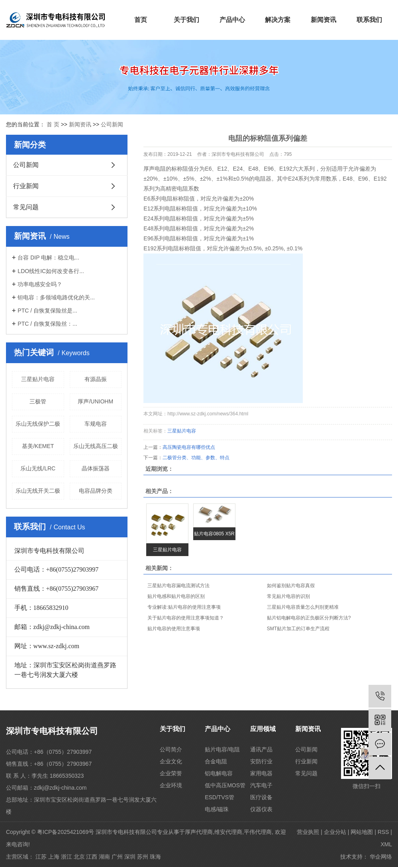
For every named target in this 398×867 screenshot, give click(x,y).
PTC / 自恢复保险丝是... (47, 310)
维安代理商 (228, 832)
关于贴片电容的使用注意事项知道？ (185, 618)
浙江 (66, 856)
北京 (79, 856)
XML (386, 844)
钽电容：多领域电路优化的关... (56, 297)
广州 (117, 856)
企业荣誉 (171, 773)
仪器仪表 (261, 809)
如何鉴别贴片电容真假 (291, 585)
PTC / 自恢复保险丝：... (47, 323)
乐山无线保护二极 (38, 424)
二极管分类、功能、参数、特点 (196, 457)
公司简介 (171, 749)
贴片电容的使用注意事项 (173, 628)
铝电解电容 (219, 773)
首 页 (53, 124)
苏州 (142, 856)
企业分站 (335, 832)
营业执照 (308, 832)
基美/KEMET (38, 446)
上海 (53, 856)
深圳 (129, 856)
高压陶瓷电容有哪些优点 (189, 447)
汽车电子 (261, 785)
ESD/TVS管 (219, 797)
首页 (140, 19)
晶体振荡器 (96, 468)
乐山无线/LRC (37, 468)
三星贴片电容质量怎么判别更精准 (303, 607)
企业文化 (171, 761)
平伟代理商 (258, 832)
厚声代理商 (199, 832)
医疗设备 (261, 797)
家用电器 (261, 773)
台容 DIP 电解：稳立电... (48, 257)
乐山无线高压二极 (95, 446)
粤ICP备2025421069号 (65, 832)
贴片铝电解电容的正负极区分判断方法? (309, 618)
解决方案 (277, 19)
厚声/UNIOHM (95, 401)
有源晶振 (95, 379)
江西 (91, 856)
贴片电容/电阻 (222, 749)
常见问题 (26, 207)
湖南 (104, 856)
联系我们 (369, 19)
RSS (383, 832)
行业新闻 (26, 186)
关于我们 (186, 19)
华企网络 (381, 856)
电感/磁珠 (217, 809)
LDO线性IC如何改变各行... (51, 271)
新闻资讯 (323, 19)
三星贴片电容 (38, 379)
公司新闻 (112, 124)
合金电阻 (216, 761)
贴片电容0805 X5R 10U (214, 535)
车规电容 (95, 424)
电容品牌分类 (95, 491)
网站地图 (362, 832)
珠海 (155, 856)
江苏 (41, 856)
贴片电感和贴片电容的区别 (176, 596)
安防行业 (261, 761)
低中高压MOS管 (225, 785)
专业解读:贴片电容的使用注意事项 (183, 607)
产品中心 (232, 19)
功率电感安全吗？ (40, 284)
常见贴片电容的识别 (288, 596)
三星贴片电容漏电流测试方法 (178, 585)
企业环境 (171, 785)
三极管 (37, 401)
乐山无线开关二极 (38, 491)
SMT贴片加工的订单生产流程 (298, 628)
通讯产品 (261, 749)
